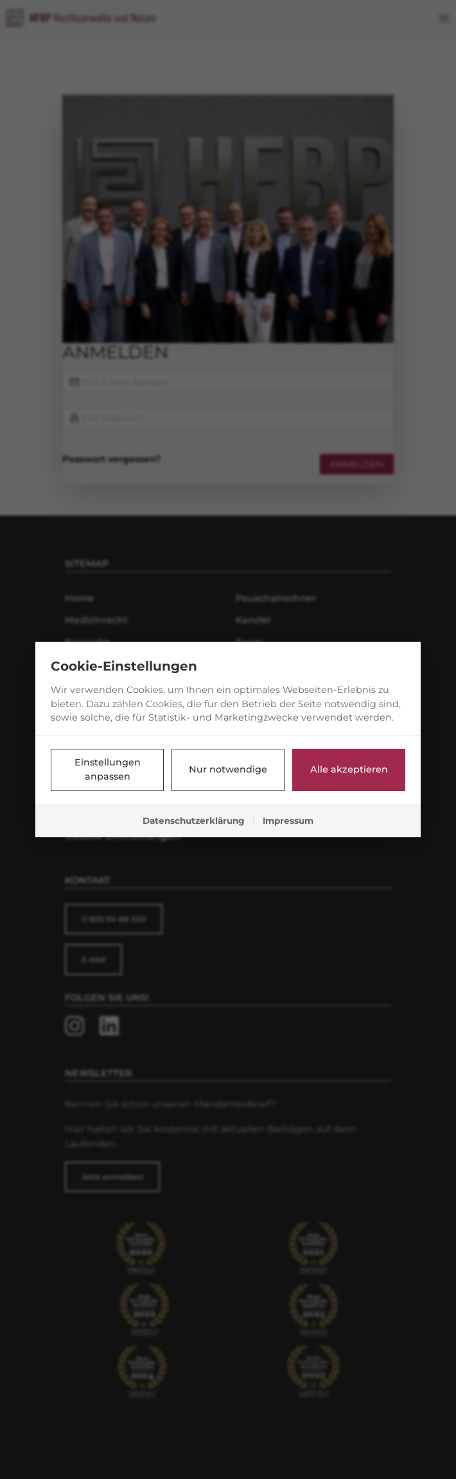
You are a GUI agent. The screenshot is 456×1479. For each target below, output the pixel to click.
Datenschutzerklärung (194, 820)
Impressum (288, 820)
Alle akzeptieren (349, 769)
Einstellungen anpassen (108, 769)
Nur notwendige (228, 769)
